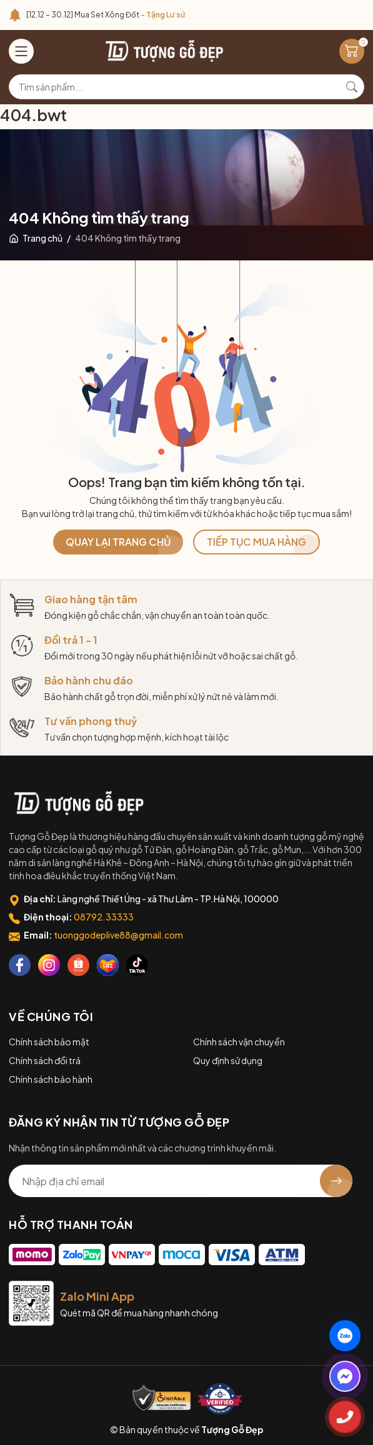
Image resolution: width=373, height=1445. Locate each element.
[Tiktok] (137, 965)
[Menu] (21, 51)
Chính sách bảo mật (49, 1041)
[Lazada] (108, 965)
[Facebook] (20, 965)
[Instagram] (49, 965)
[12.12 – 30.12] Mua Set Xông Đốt (106, 14)
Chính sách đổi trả (45, 1060)
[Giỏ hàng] (351, 51)
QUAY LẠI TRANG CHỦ (118, 541)
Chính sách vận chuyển (239, 1041)
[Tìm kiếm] (351, 86)
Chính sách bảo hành (50, 1079)
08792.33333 (104, 916)
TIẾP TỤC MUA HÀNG (256, 541)
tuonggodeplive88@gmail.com (118, 934)
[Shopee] (78, 965)
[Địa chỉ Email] (180, 1181)
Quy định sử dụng (227, 1060)
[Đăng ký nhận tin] (336, 1181)
